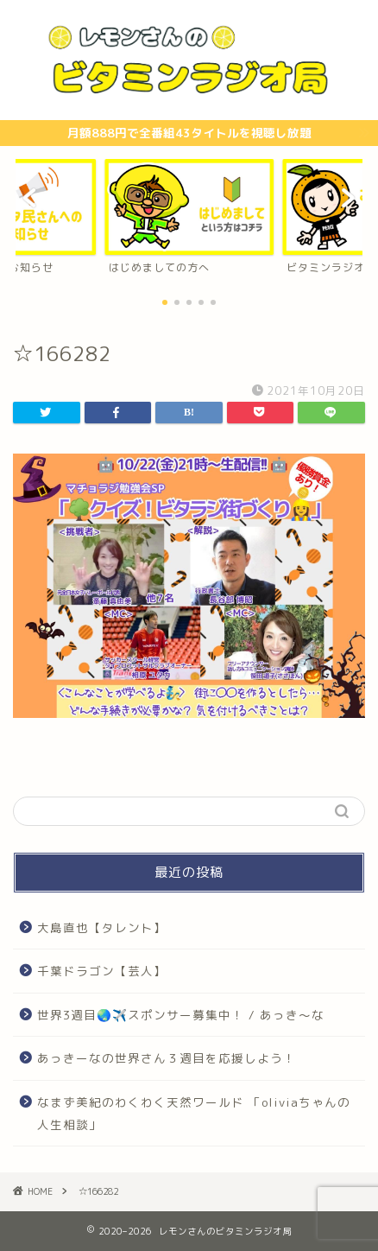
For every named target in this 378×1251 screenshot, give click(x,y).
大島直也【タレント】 (102, 927)
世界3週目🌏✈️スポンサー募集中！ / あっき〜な (180, 1015)
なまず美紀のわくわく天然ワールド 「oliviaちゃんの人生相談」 (193, 1113)
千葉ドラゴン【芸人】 (102, 970)
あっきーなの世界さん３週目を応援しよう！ (166, 1058)
